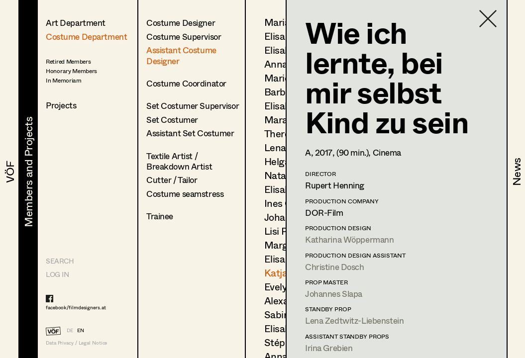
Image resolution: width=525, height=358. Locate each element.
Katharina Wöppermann (349, 239)
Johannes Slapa (333, 293)
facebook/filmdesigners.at (76, 307)
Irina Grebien (328, 348)
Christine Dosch (334, 266)
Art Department (75, 22)
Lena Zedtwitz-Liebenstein (354, 320)
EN (80, 330)
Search (60, 261)
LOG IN (57, 274)
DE (70, 330)
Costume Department (86, 36)
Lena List (284, 147)
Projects (61, 105)
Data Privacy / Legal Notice (76, 343)
